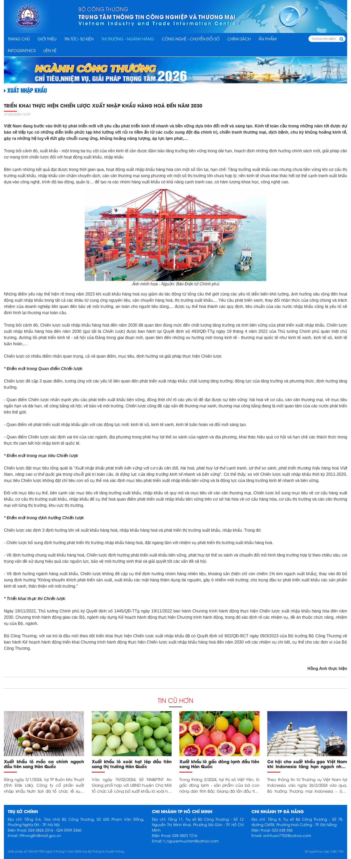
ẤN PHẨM (267, 38)
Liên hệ (50, 50)
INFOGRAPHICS (22, 50)
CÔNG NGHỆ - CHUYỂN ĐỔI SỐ (191, 38)
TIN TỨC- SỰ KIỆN (79, 38)
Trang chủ (19, 38)
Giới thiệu (47, 38)
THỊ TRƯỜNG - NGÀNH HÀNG (127, 38)
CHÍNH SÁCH (239, 38)
